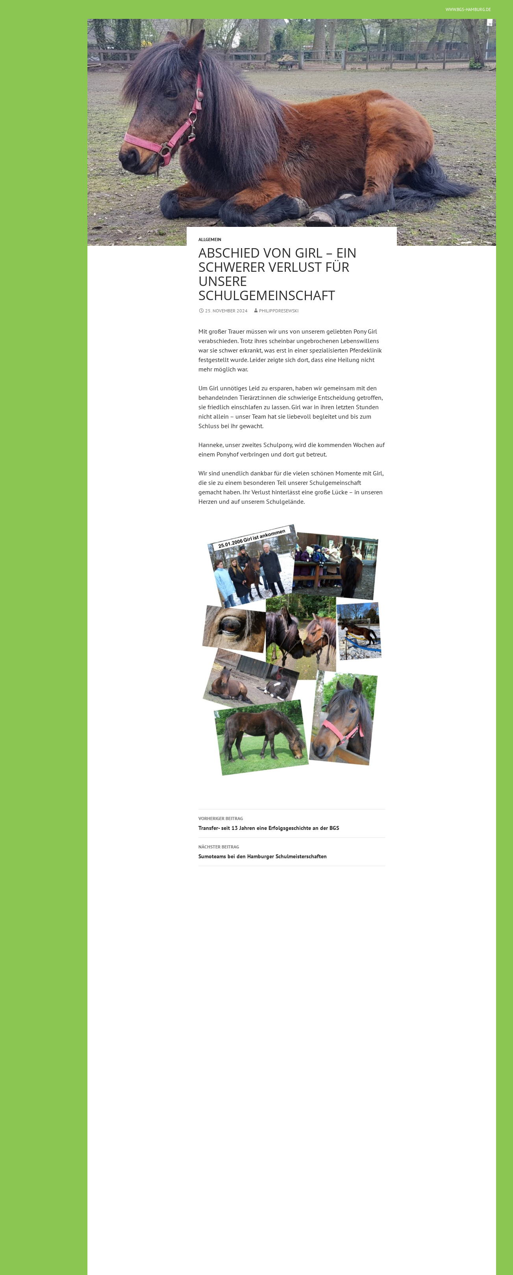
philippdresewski (278, 311)
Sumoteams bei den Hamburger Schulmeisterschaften (291, 851)
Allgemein (209, 239)
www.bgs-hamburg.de (468, 9)
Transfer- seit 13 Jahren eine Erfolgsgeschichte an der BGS (291, 822)
